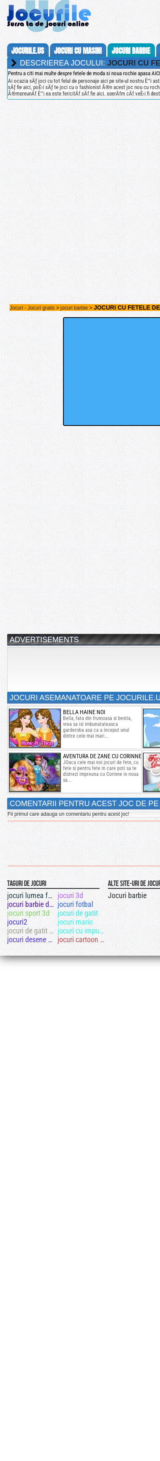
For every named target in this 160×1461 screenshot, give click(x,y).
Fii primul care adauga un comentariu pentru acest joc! (68, 814)
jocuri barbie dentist (31, 904)
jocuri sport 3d (28, 913)
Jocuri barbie (127, 895)
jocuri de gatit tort (31, 930)
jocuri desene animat (31, 939)
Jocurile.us (27, 50)
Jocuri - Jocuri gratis (32, 308)
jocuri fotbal (75, 904)
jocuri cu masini (78, 50)
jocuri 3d (70, 895)
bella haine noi (84, 712)
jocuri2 (17, 921)
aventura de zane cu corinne (102, 756)
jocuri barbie (131, 50)
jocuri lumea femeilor (31, 895)
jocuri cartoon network (82, 939)
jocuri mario (75, 921)
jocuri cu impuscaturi (82, 930)
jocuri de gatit (78, 913)
